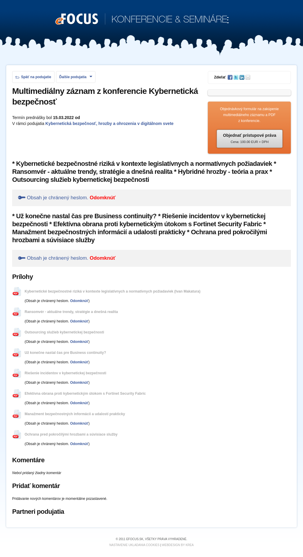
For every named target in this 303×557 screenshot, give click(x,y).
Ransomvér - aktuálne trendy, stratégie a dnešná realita (71, 312)
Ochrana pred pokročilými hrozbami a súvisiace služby (71, 434)
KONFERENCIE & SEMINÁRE (142, 19)
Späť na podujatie (33, 77)
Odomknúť (102, 197)
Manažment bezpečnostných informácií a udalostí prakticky (75, 414)
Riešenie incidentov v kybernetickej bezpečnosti (65, 373)
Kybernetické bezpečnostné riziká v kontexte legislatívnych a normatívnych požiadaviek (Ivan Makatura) (112, 291)
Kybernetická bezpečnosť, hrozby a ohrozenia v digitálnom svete (109, 123)
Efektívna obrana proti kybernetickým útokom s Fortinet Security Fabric (85, 393)
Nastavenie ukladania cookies (134, 545)
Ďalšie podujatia (75, 77)
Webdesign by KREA (178, 545)
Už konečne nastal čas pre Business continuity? (65, 352)
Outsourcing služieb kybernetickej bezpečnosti (64, 332)
